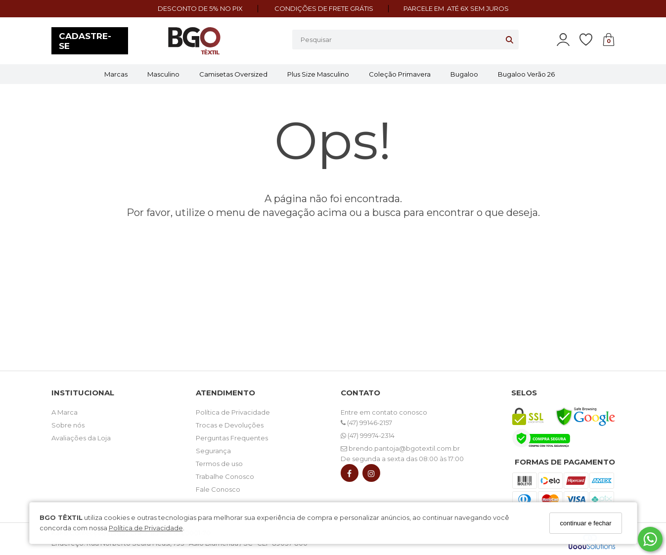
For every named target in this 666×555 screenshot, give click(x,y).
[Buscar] (509, 39)
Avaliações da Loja (81, 438)
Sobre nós (68, 425)
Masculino (163, 74)
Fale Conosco (218, 489)
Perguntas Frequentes (232, 438)
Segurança (213, 451)
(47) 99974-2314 (368, 435)
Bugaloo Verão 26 (526, 74)
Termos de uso (219, 464)
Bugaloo (464, 74)
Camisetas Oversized (233, 74)
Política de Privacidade (146, 528)
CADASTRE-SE (85, 41)
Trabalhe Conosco (225, 476)
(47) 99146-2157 (366, 423)
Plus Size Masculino (318, 74)
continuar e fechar (585, 523)
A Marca (64, 412)
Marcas (116, 74)
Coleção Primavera (400, 74)
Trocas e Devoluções (230, 425)
